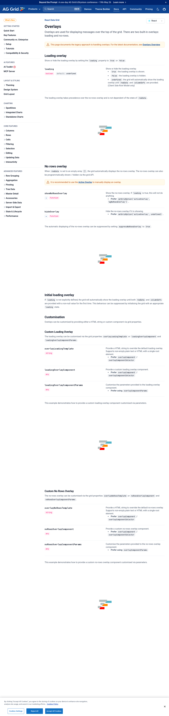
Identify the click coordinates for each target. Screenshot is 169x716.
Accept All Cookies (54, 711)
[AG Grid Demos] (88, 9)
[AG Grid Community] (136, 9)
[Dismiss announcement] (166, 2)
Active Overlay (85, 182)
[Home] (14, 9)
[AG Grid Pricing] (149, 9)
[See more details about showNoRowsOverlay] (46, 198)
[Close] (165, 706)
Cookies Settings (16, 711)
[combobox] (155, 21)
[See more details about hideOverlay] (46, 216)
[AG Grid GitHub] (164, 9)
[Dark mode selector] (157, 9)
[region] (84, 706)
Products (34, 9)
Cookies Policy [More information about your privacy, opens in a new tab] (52, 704)
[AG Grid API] (124, 9)
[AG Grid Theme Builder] (102, 9)
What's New (10, 20)
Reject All (34, 711)
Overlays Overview (151, 44)
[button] (62, 9)
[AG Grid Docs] (116, 9)
